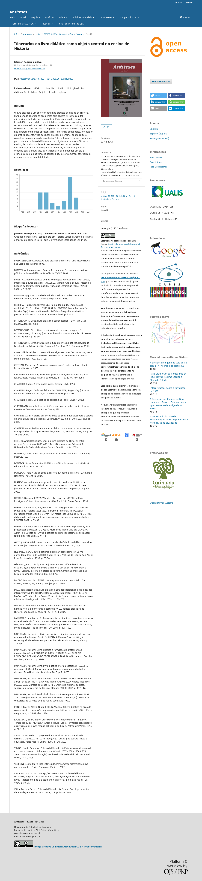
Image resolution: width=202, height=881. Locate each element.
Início (12, 17)
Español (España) (159, 133)
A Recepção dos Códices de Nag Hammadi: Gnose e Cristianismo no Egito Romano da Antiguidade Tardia (168, 403)
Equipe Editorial (128, 17)
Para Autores (156, 162)
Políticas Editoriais (82, 17)
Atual (23, 17)
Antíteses (18, 11)
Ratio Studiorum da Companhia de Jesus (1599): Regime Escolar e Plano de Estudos (168, 377)
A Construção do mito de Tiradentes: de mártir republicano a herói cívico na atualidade (169, 419)
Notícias (49, 17)
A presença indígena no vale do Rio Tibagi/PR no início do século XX (168, 364)
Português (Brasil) (159, 138)
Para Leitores (156, 157)
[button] (158, 95)
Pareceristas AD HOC (23, 23)
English (154, 128)
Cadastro (178, 2)
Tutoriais (46, 23)
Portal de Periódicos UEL (70, 23)
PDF (107, 126)
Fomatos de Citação (112, 181)
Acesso (189, 2)
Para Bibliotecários (158, 166)
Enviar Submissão (161, 81)
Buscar (185, 17)
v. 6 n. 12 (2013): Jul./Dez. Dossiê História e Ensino (59, 34)
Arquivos (35, 17)
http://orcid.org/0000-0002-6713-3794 (29, 68)
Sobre (62, 17)
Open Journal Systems (161, 502)
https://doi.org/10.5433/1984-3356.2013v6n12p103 (47, 78)
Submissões (106, 17)
